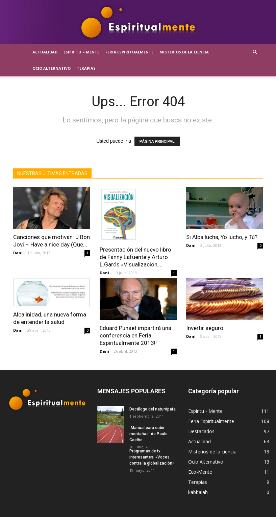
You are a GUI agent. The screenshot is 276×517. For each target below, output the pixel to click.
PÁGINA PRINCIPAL (157, 141)
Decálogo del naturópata (152, 409)
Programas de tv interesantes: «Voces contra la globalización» (151, 457)
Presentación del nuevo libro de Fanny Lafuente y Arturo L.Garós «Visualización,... (135, 257)
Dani (18, 252)
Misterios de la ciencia (184, 51)
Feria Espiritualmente (129, 51)
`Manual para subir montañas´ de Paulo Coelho (148, 433)
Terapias (86, 68)
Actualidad (44, 51)
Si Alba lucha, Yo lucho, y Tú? (221, 237)
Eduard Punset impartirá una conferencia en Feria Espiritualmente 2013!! (135, 335)
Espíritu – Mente (81, 51)
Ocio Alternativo (51, 68)
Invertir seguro (204, 328)
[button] (255, 52)
